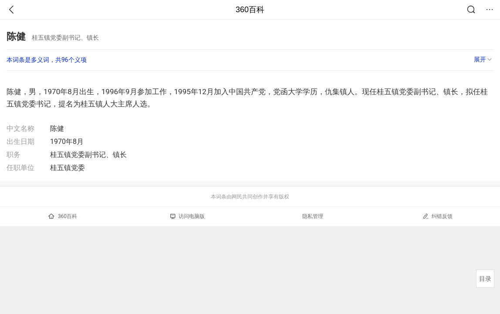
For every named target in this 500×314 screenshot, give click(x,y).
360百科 (250, 9)
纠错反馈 (437, 216)
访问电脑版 (187, 216)
